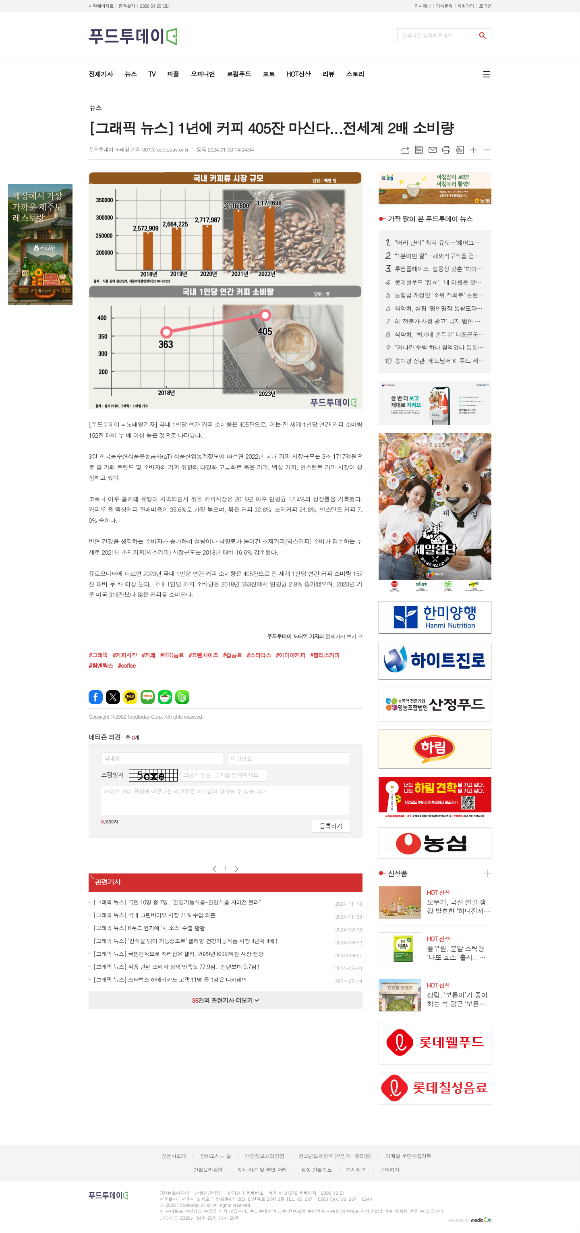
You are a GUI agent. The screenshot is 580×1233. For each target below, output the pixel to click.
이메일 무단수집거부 (408, 1156)
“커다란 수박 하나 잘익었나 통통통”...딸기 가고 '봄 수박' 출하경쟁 (440, 347)
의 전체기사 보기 (311, 636)
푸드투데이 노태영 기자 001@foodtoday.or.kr (138, 149)
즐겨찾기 (126, 6)
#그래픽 (98, 655)
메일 (433, 150)
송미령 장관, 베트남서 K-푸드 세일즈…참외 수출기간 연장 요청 (440, 361)
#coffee (126, 665)
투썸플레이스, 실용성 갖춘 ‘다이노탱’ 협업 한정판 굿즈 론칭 (440, 269)
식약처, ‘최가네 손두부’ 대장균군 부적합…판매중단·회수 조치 (440, 335)
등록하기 (330, 825)
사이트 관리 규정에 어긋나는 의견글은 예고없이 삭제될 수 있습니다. (185, 791)
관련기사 (107, 882)
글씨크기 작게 (487, 150)
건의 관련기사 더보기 (225, 1000)
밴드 (182, 697)
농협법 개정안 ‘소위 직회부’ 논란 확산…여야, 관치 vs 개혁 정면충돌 (440, 295)
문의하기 (389, 1169)
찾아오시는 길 (215, 1156)
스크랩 (460, 150)
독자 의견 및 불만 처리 (262, 1169)
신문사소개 (174, 1156)
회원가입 (466, 6)
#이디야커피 (290, 655)
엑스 (113, 697)
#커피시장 (124, 655)
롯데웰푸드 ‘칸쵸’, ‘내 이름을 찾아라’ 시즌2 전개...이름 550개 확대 (440, 282)
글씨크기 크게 (474, 150)
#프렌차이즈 (203, 655)
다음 (236, 868)
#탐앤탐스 (101, 665)
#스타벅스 (258, 655)
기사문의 (444, 6)
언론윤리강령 (208, 1169)
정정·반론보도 (316, 1169)
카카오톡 (130, 697)
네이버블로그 (148, 697)
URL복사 (405, 150)
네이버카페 (165, 697)
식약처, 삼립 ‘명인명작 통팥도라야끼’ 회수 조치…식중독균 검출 (440, 308)
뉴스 (95, 107)
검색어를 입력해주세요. (428, 35)
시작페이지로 (101, 6)
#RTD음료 (172, 655)
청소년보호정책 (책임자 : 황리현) (334, 1156)
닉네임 (112, 758)
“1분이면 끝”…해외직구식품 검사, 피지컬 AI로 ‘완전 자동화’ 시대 (440, 256)
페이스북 (96, 697)
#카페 (148, 655)
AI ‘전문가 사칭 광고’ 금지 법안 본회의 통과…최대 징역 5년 (440, 321)
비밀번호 (241, 758)
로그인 (485, 6)
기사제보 (422, 6)
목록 (419, 150)
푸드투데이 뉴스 (430, 219)
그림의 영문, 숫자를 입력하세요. (221, 775)
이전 (214, 868)
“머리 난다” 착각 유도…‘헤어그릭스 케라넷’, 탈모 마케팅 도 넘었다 (440, 243)
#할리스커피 (325, 655)
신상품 (397, 873)
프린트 (446, 150)
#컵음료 (232, 655)
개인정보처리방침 (264, 1156)
